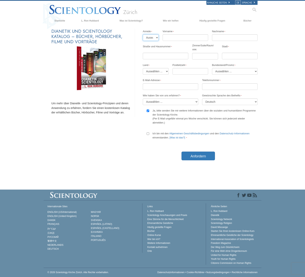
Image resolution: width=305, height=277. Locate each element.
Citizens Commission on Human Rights (231, 263)
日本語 (50, 233)
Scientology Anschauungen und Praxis (167, 215)
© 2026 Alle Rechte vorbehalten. (78, 272)
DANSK (51, 220)
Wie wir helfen (171, 20)
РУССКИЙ (53, 237)
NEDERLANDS (55, 245)
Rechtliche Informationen (245, 272)
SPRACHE (245, 2)
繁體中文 (52, 241)
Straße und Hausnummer (157, 46)
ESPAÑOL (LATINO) (101, 224)
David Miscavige (219, 227)
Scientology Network (221, 219)
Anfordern (198, 156)
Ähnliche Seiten (218, 2)
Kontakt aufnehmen (157, 247)
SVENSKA (96, 220)
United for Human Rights (223, 255)
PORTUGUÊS (98, 240)
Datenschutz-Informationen (235, 133)
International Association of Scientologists (232, 239)
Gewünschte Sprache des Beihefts (221, 95)
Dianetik (215, 215)
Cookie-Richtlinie (195, 272)
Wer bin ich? (153, 239)
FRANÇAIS (53, 224)
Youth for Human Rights (223, 259)
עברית (51, 228)
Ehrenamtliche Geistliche (160, 223)
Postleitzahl (179, 65)
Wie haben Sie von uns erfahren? (161, 95)
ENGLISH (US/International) (62, 212)
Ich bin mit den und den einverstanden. (201, 135)
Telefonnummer (210, 80)
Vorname (168, 31)
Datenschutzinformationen (170, 272)
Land (145, 65)
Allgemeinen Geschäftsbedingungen (189, 133)
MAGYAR (96, 212)
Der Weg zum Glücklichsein (225, 247)
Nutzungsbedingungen (218, 272)
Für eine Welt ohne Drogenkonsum (229, 251)
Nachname (218, 31)
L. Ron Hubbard (90, 20)
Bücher (248, 20)
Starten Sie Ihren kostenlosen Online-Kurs (232, 231)
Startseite (59, 20)
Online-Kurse (154, 235)
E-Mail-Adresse (151, 80)
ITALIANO (96, 236)
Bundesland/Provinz (223, 65)
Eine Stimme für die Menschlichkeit (165, 219)
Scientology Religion (221, 223)
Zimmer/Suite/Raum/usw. (203, 47)
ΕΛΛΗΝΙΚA (97, 232)
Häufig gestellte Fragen (212, 20)
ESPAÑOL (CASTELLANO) (105, 228)
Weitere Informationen (158, 243)
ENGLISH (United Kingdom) (61, 216)
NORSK (95, 216)
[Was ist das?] (177, 137)
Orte (149, 251)
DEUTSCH (53, 249)
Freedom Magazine (221, 243)
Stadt (225, 46)
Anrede (147, 31)
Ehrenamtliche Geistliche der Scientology (232, 235)
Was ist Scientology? (131, 20)
